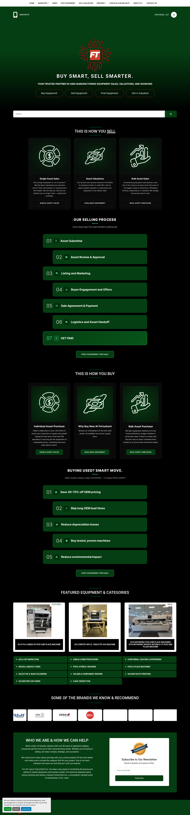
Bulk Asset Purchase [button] (140, 203)
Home (31, 3)
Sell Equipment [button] (79, 93)
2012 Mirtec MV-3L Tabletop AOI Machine (94, 644)
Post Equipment (68, 3)
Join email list (161, 15)
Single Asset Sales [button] (49, 203)
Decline (16, 809)
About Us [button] (137, 3)
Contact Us (152, 3)
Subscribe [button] (139, 778)
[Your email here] (139, 770)
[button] (43, 3)
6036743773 (24, 15)
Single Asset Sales (49, 452)
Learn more (26, 809)
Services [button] (101, 3)
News (54, 3)
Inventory (42, 3)
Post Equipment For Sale (95, 354)
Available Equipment (94, 452)
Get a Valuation (86, 3)
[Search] (174, 15)
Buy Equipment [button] (49, 93)
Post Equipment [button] (109, 93)
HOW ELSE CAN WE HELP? (120, 3)
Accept (7, 809)
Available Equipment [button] (94, 203)
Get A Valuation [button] (140, 93)
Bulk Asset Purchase (140, 452)
